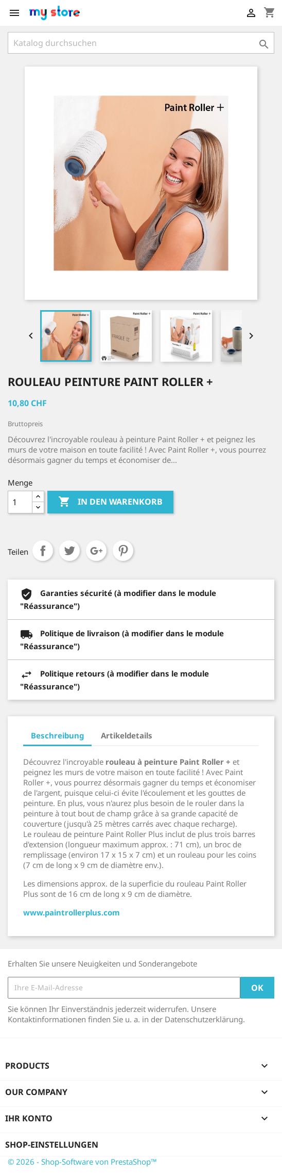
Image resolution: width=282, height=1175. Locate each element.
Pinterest (123, 550)
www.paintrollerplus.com (71, 912)
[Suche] (141, 43)
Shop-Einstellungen (51, 1144)
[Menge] (20, 502)
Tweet (69, 550)
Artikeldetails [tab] (126, 735)
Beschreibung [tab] (57, 735)
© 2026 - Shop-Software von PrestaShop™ (82, 1161)
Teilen (42, 550)
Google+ (96, 550)
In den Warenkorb (110, 502)
